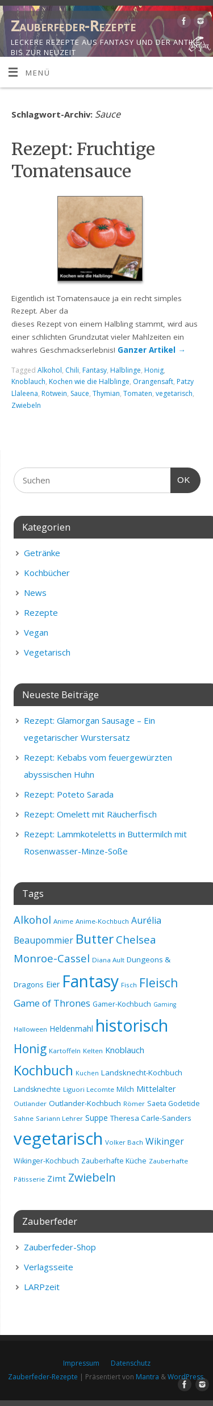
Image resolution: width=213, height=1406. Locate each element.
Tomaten (137, 393)
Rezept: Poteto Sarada (69, 794)
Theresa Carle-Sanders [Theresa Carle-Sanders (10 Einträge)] (150, 1118)
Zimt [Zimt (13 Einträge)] (56, 1178)
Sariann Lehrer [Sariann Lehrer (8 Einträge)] (59, 1118)
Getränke (42, 552)
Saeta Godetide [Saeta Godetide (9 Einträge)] (173, 1103)
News (35, 592)
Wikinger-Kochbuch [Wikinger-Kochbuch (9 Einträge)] (46, 1161)
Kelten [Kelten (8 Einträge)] (93, 1050)
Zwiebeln (26, 405)
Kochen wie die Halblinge (89, 381)
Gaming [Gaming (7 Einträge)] (164, 1004)
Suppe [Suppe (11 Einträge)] (96, 1117)
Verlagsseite (48, 1267)
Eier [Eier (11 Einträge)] (53, 984)
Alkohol (49, 370)
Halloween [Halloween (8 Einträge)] (30, 1029)
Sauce (79, 393)
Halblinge (125, 370)
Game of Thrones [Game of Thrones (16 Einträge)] (52, 1002)
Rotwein (54, 393)
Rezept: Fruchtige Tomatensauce (83, 160)
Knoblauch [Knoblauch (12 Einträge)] (124, 1049)
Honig (154, 370)
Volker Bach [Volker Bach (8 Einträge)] (124, 1142)
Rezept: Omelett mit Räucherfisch (90, 814)
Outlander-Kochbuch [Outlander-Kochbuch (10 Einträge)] (85, 1103)
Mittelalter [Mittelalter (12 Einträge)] (156, 1088)
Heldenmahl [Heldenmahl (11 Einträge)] (71, 1028)
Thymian (106, 393)
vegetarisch (174, 393)
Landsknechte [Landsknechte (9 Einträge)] (37, 1089)
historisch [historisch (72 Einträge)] (131, 1025)
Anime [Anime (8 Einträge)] (63, 921)
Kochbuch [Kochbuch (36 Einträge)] (43, 1070)
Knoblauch (28, 381)
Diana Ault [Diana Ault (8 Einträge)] (108, 960)
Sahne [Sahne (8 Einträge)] (24, 1118)
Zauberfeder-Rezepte (73, 25)
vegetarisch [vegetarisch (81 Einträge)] (58, 1138)
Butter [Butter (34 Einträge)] (95, 939)
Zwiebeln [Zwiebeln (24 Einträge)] (92, 1177)
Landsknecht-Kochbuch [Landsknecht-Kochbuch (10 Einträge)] (141, 1072)
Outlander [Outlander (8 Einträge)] (30, 1103)
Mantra (147, 1377)
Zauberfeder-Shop (60, 1247)
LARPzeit (42, 1286)
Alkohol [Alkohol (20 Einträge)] (32, 919)
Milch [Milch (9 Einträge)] (125, 1089)
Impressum (81, 1363)
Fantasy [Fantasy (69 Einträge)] (90, 981)
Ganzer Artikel (152, 350)
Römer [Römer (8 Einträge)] (134, 1103)
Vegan (36, 632)
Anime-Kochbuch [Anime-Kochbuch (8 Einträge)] (102, 921)
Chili (72, 370)
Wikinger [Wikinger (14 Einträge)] (164, 1141)
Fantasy (94, 370)
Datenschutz (131, 1363)
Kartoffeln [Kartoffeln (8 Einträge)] (65, 1050)
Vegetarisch (47, 652)
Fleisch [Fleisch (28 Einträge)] (158, 983)
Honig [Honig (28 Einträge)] (30, 1049)
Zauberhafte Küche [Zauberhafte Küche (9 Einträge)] (114, 1161)
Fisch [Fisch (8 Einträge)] (129, 985)
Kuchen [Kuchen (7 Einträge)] (87, 1073)
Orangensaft (153, 381)
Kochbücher (47, 572)
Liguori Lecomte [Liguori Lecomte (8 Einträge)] (88, 1089)
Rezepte (41, 612)
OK (180, 478)
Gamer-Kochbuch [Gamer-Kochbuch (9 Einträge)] (122, 1004)
